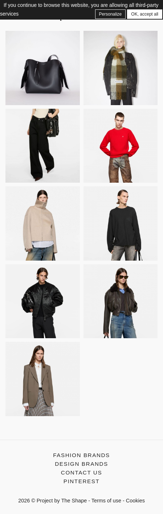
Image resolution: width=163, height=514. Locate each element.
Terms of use (106, 500)
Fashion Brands (81, 455)
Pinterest (82, 481)
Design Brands (81, 464)
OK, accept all (144, 14)
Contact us (81, 472)
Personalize (110, 14)
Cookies (135, 500)
